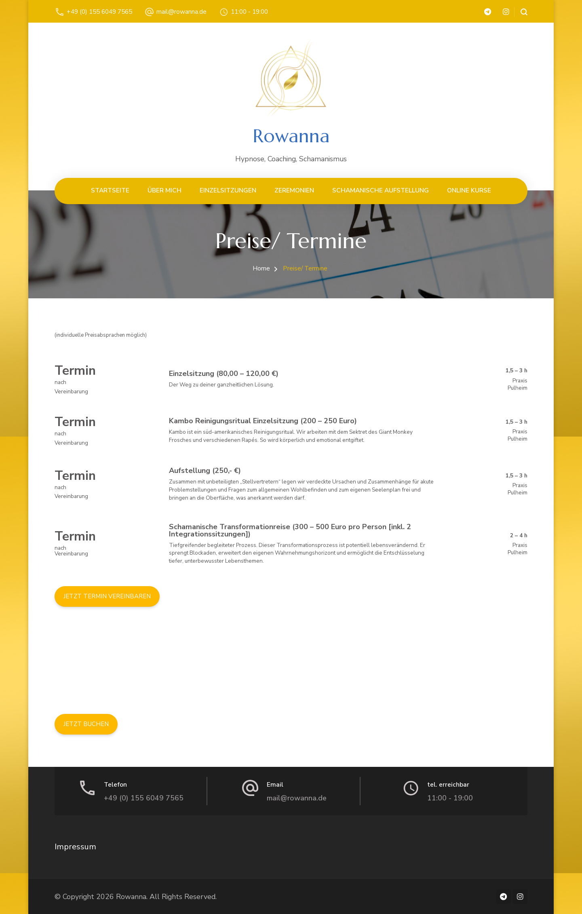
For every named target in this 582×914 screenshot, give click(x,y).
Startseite (110, 190)
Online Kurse (469, 190)
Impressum (75, 846)
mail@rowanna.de (181, 11)
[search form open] (520, 12)
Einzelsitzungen (228, 190)
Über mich (164, 190)
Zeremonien (294, 190)
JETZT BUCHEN (86, 724)
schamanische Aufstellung (380, 190)
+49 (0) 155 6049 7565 (99, 11)
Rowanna (291, 136)
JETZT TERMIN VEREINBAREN (107, 596)
